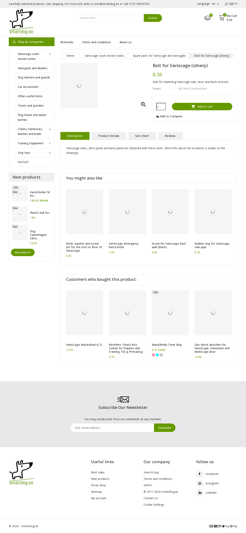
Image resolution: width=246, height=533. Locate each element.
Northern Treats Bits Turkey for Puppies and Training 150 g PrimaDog (126, 348)
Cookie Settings (154, 504)
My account (98, 498)
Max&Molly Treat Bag (167, 344)
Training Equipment (34, 143)
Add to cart (202, 106)
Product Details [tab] (108, 136)
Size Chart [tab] (142, 136)
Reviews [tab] (170, 136)
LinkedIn (211, 492)
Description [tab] (75, 136)
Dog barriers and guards (34, 77)
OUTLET (23, 162)
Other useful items (30, 96)
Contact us (151, 498)
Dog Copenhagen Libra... (38, 235)
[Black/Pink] (153, 354)
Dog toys (34, 152)
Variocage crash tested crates (34, 56)
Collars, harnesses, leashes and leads (34, 131)
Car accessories (28, 87)
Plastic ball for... (40, 212)
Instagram (212, 483)
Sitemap (96, 492)
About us (125, 42)
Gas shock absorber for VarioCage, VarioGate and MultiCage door (212, 348)
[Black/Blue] (157, 354)
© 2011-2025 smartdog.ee (161, 492)
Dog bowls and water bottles (32, 117)
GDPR (147, 485)
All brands (66, 42)
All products (23, 252)
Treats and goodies (31, 105)
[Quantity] (161, 106)
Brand (157, 88)
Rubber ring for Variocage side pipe (212, 245)
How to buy (151, 472)
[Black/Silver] (161, 354)
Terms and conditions (96, 42)
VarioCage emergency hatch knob (124, 245)
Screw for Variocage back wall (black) (169, 245)
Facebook (212, 474)
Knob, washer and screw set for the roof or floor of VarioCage (84, 247)
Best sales (98, 472)
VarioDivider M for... (40, 193)
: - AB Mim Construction (191, 88)
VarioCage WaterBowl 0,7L (84, 344)
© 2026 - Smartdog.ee (23, 526)
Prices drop (98, 485)
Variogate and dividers (33, 68)
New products (100, 479)
